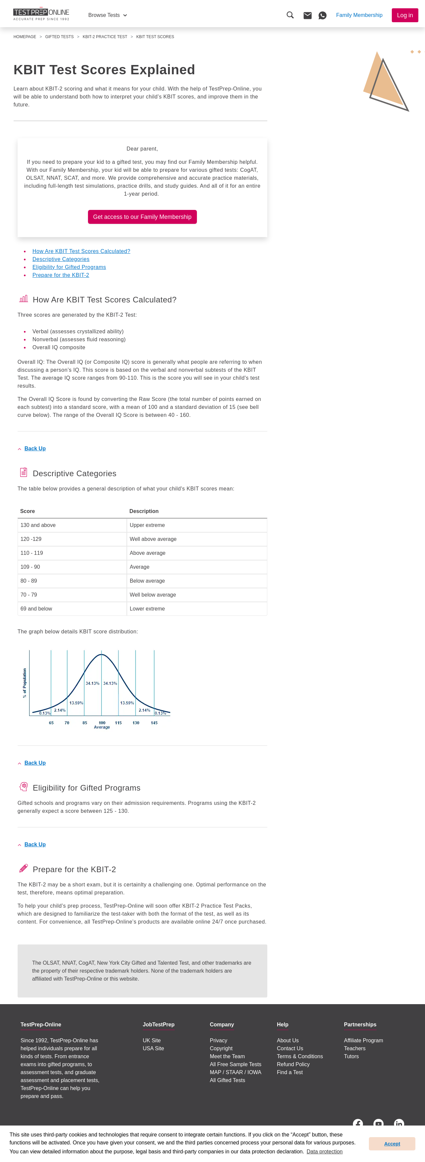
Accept (392, 1143)
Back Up (35, 448)
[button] (107, 15)
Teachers (355, 1048)
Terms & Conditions (300, 1056)
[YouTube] (378, 1124)
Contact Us (290, 1048)
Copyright (221, 1048)
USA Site (153, 1048)
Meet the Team (227, 1056)
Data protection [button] (325, 1151)
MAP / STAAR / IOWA (235, 1072)
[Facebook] (358, 1124)
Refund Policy (293, 1064)
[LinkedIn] (399, 1124)
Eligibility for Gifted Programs (69, 267)
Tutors (351, 1056)
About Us (288, 1040)
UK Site (152, 1040)
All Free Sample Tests (235, 1064)
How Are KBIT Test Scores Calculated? (81, 251)
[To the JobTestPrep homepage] (41, 13)
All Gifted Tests (227, 1080)
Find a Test (290, 1072)
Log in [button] (405, 15)
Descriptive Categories (61, 259)
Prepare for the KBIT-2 (61, 275)
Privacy (218, 1040)
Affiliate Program (363, 1040)
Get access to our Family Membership (142, 217)
